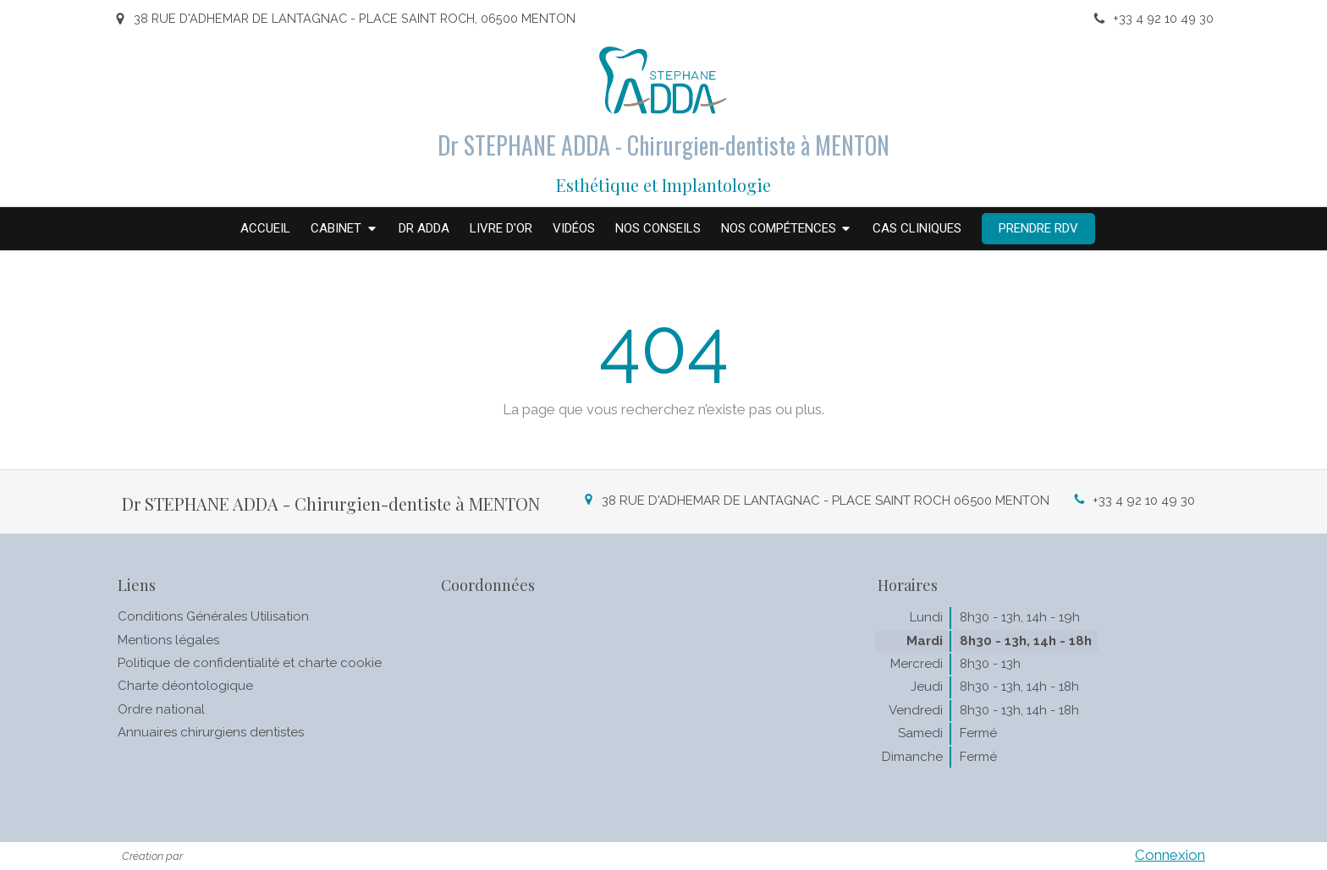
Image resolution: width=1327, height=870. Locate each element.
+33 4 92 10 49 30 (1144, 500)
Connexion (1170, 854)
